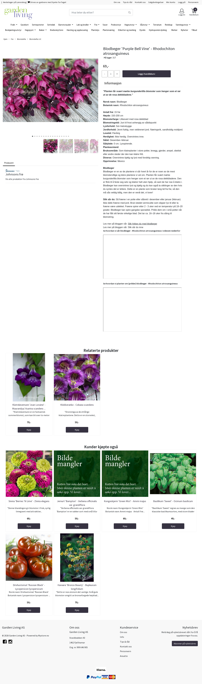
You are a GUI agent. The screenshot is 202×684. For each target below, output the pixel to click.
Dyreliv (142, 30)
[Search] (101, 12)
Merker (174, 30)
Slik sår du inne (135, 227)
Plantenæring (109, 30)
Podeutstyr (116, 24)
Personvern (193, 2)
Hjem (5, 39)
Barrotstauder (64, 24)
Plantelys (95, 30)
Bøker (42, 30)
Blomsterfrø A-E (34, 39)
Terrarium (157, 24)
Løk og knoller (82, 24)
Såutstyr (144, 24)
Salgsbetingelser (156, 2)
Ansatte (124, 656)
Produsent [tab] (9, 163)
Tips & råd (127, 2)
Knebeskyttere (56, 30)
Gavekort (25, 24)
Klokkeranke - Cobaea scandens (77, 404)
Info (122, 637)
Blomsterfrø (20, 39)
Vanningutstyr (182, 24)
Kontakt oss (140, 2)
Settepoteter (38, 24)
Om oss (117, 2)
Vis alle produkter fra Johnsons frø (22, 179)
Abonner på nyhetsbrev (185, 643)
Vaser (105, 24)
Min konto (170, 2)
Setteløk (51, 24)
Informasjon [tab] (112, 83)
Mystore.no (43, 635)
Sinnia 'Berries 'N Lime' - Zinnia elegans (29, 501)
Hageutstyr (129, 24)
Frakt (13, 24)
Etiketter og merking (127, 30)
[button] (32, 136)
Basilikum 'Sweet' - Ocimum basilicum (173, 501)
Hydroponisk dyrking (158, 30)
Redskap (168, 24)
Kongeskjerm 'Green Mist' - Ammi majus (125, 501)
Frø (96, 24)
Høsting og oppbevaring (77, 30)
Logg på (181, 2)
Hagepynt (29, 30)
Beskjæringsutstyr (13, 30)
